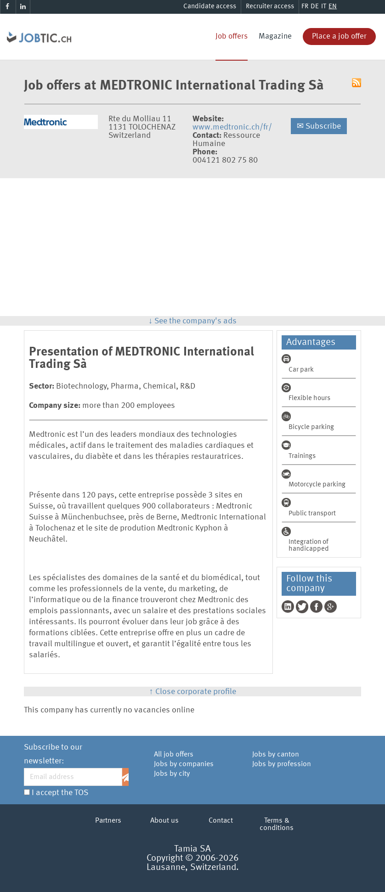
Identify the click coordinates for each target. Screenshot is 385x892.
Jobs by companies (184, 764)
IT (323, 6)
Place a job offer (339, 36)
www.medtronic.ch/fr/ (232, 127)
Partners (108, 820)
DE (315, 6)
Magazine (275, 36)
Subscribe (319, 126)
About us (164, 820)
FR (304, 6)
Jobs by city (172, 774)
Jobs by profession (281, 764)
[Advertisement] (192, 247)
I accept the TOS (60, 793)
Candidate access (209, 6)
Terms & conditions (277, 824)
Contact (221, 820)
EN (332, 6)
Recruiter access (270, 6)
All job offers (173, 754)
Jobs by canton (275, 754)
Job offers (231, 36)
